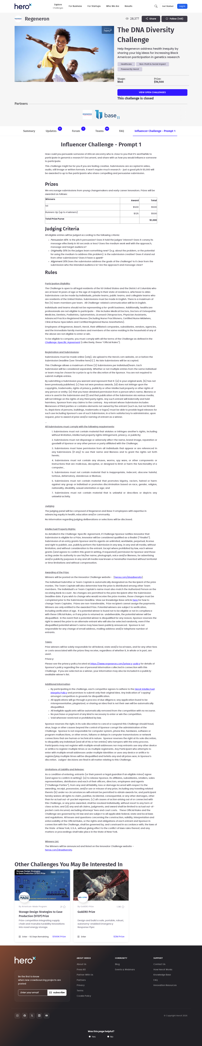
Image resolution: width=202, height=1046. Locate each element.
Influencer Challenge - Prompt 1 (155, 131)
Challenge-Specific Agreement (62, 342)
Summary (29, 131)
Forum (78, 130)
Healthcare (126, 64)
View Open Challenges (152, 92)
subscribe (57, 992)
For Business (76, 6)
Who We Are (113, 6)
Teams (102, 130)
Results (129, 6)
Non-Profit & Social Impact (152, 64)
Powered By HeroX (130, 69)
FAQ (121, 131)
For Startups (94, 6)
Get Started (167, 6)
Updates (54, 130)
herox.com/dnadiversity (128, 577)
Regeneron (37, 18)
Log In (182, 6)
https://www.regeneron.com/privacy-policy (115, 664)
